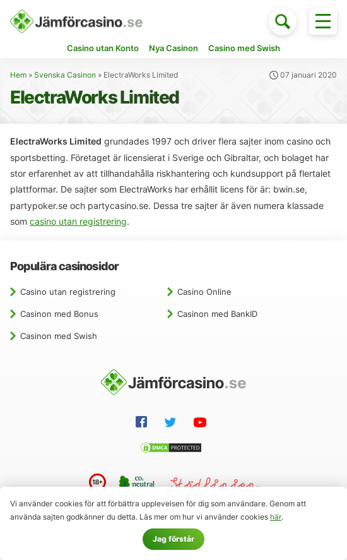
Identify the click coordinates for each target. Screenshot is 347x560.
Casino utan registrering (67, 292)
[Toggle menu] (323, 21)
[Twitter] (173, 424)
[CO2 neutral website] (138, 484)
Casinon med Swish (58, 336)
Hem (18, 75)
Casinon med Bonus (59, 314)
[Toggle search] (283, 21)
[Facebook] (144, 423)
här (275, 516)
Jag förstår (173, 539)
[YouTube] (202, 424)
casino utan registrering (78, 222)
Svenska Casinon (65, 75)
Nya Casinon (173, 48)
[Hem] (76, 21)
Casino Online (204, 292)
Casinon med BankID (217, 314)
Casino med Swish (244, 48)
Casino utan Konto (103, 48)
